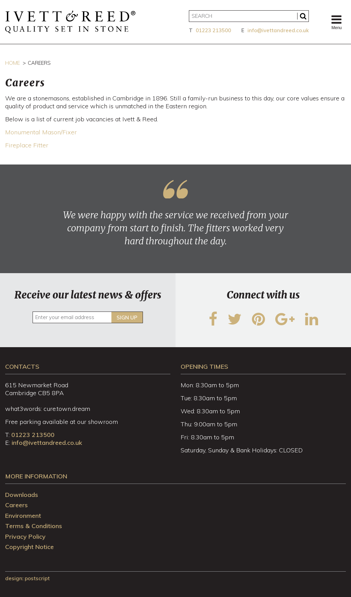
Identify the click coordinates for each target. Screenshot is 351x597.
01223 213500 (213, 30)
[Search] (249, 16)
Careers (16, 505)
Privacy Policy (25, 536)
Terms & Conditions (33, 526)
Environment (23, 516)
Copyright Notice (29, 547)
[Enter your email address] (88, 317)
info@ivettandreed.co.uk (278, 30)
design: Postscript (27, 578)
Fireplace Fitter (26, 145)
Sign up (127, 317)
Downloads (21, 495)
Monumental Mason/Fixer (41, 132)
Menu (336, 22)
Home (12, 63)
